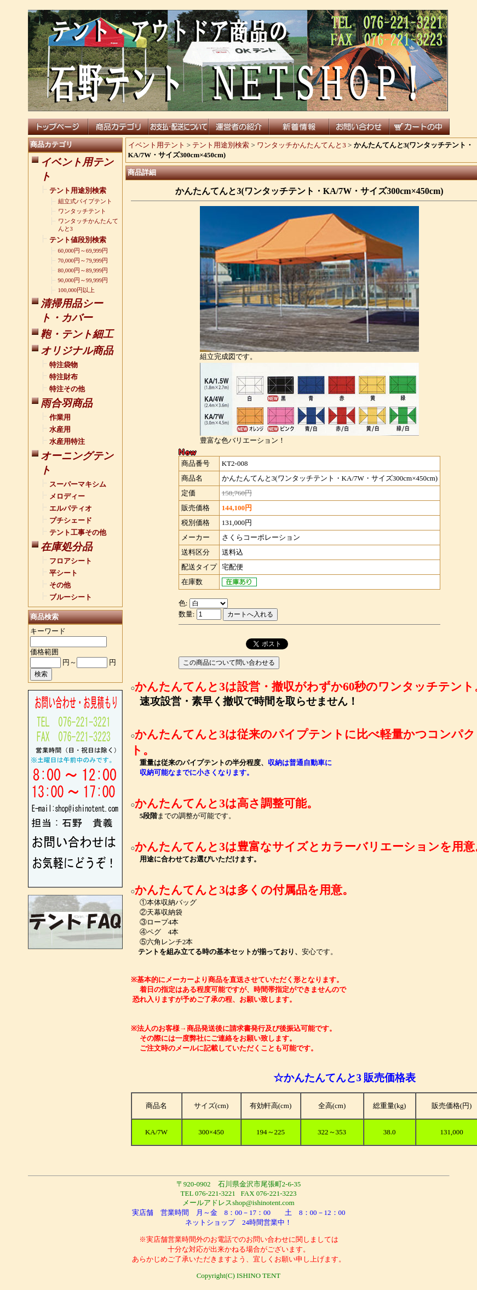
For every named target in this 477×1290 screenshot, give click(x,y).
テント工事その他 (77, 532)
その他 (60, 585)
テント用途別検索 (77, 190)
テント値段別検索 (77, 240)
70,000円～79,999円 (83, 261)
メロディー (67, 496)
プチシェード (70, 520)
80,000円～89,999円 (83, 270)
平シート (63, 573)
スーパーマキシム (77, 484)
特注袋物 (63, 365)
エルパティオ (70, 508)
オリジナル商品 (77, 350)
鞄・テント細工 (77, 334)
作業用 (60, 417)
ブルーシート (70, 597)
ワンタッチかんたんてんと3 (301, 145)
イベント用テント (156, 145)
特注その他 (67, 389)
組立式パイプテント (85, 201)
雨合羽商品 (67, 403)
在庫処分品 (67, 546)
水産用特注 (67, 441)
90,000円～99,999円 (83, 280)
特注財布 (63, 377)
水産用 (60, 429)
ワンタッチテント (82, 211)
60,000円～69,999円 (83, 251)
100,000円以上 (76, 290)
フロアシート (70, 561)
